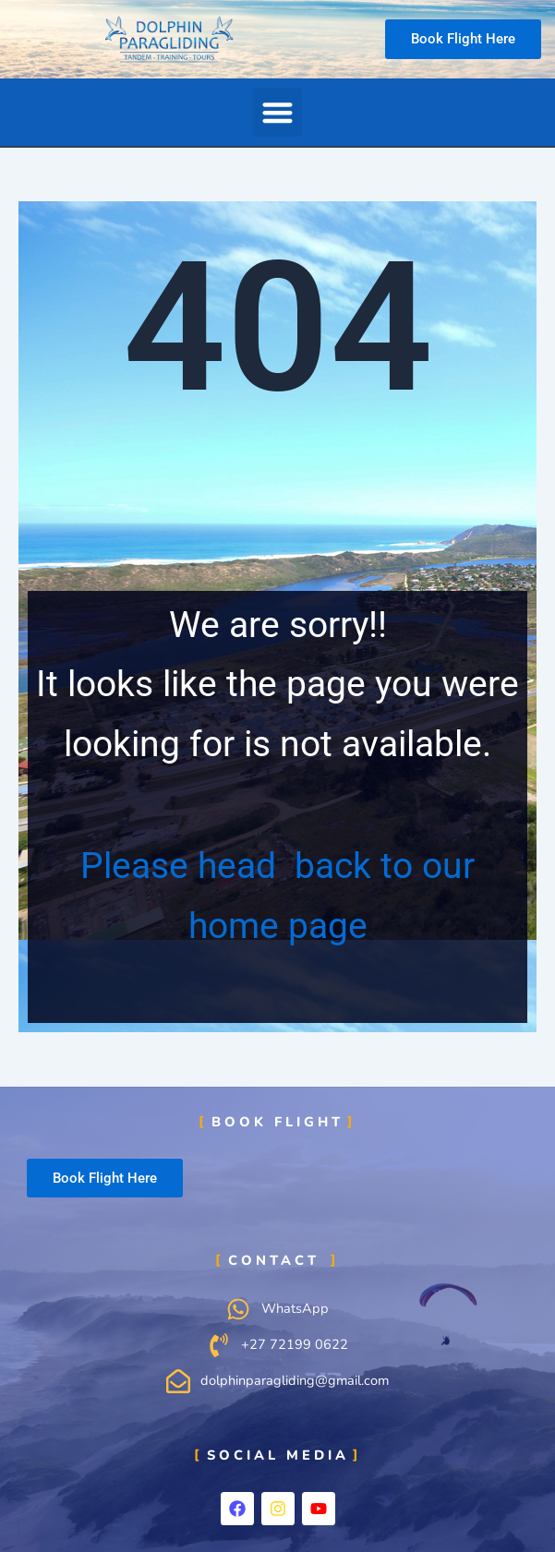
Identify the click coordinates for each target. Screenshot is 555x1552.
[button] (277, 112)
